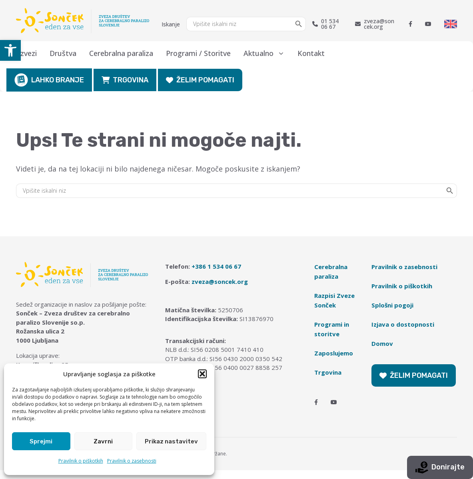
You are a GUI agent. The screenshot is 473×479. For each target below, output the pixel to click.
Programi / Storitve (198, 53)
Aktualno (267, 53)
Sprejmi (41, 441)
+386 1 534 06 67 (216, 266)
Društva (63, 53)
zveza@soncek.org (374, 24)
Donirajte (440, 467)
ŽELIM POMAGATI (200, 80)
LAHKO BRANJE (49, 80)
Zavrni (103, 441)
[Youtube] (428, 24)
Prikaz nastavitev (171, 441)
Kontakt (311, 53)
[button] (10, 50)
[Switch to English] (450, 24)
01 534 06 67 (325, 24)
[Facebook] (410, 24)
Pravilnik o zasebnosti (131, 460)
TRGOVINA (125, 80)
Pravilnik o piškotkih (80, 460)
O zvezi (25, 53)
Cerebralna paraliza (121, 53)
